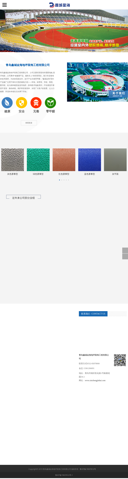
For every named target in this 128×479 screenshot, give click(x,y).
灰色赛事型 (12, 173)
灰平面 (115, 173)
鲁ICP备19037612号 (88, 469)
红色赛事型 (64, 173)
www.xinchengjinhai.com (95, 380)
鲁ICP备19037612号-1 (64, 475)
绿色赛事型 (38, 173)
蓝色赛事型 (89, 173)
